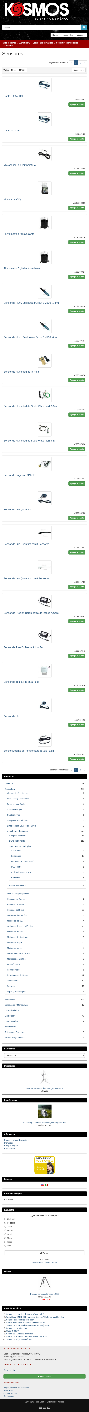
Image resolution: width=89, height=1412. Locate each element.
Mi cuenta (81, 35)
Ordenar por (78, 70)
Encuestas (9, 1210)
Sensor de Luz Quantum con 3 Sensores (26, 544)
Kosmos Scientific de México (51, 1402)
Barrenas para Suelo (16, 804)
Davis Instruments (17, 841)
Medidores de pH (14, 942)
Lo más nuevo (10, 1100)
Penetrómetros (13, 964)
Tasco (8, 1242)
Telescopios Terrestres (14, 1032)
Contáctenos (9, 1148)
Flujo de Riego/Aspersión (18, 894)
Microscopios (10, 1027)
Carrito (55, 35)
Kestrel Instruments (17, 886)
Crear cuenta (9, 1370)
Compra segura (11, 1146)
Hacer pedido (67, 35)
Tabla (22, 70)
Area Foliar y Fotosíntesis (18, 799)
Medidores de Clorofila (17, 915)
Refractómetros (13, 970)
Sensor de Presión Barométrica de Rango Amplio (31, 613)
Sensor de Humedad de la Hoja (21, 371)
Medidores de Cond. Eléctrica (20, 926)
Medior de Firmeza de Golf (18, 953)
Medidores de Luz (14, 932)
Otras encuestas (51, 1262)
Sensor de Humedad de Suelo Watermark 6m (29, 440)
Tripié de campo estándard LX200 (44, 1294)
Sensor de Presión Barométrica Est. (24, 647)
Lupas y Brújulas (12, 1021)
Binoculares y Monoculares (16, 1005)
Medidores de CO (15, 921)
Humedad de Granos (16, 899)
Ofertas (7, 1271)
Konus (8, 1230)
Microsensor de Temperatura (20, 165)
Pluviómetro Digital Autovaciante (22, 268)
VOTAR (44, 1253)
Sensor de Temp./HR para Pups (21, 681)
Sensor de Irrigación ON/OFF (20, 475)
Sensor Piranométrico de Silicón (20, 1320)
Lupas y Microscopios (16, 991)
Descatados (9, 1066)
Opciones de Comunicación (23, 861)
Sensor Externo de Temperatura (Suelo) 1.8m (29, 750)
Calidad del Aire (12, 1010)
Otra (7, 1246)
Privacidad (8, 1143)
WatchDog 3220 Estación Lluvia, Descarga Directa (44, 1122)
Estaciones (16, 856)
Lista (14, 70)
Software (11, 986)
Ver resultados (37, 1262)
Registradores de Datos (17, 975)
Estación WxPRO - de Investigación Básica (44, 1088)
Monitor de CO (12, 199)
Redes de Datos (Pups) (21, 872)
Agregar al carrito (77, 104)
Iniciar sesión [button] (44, 1376)
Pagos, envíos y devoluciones (17, 1140)
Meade (8, 1234)
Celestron (9, 1223)
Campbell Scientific (17, 835)
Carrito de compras (13, 1194)
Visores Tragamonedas (15, 1037)
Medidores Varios (14, 948)
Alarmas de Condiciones (17, 793)
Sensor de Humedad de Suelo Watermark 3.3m (30, 406)
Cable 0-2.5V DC (13, 96)
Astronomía (10, 999)
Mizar (8, 1238)
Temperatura (12, 981)
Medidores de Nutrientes (17, 937)
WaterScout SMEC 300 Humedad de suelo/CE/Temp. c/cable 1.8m (35, 1317)
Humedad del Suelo (15, 910)
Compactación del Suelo (17, 820)
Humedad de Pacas (15, 904)
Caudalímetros (13, 815)
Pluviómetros (16, 867)
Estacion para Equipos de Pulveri (21, 826)
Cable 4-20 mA (12, 130)
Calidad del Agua (14, 809)
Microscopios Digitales (16, 959)
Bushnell (9, 1219)
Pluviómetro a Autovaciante (19, 234)
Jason (8, 1226)
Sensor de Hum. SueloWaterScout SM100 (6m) (30, 337)
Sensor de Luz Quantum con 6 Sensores (26, 578)
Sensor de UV (11, 716)
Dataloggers (10, 1016)
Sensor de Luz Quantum (17, 509)
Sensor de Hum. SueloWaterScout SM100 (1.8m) (31, 302)
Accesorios (16, 850)
